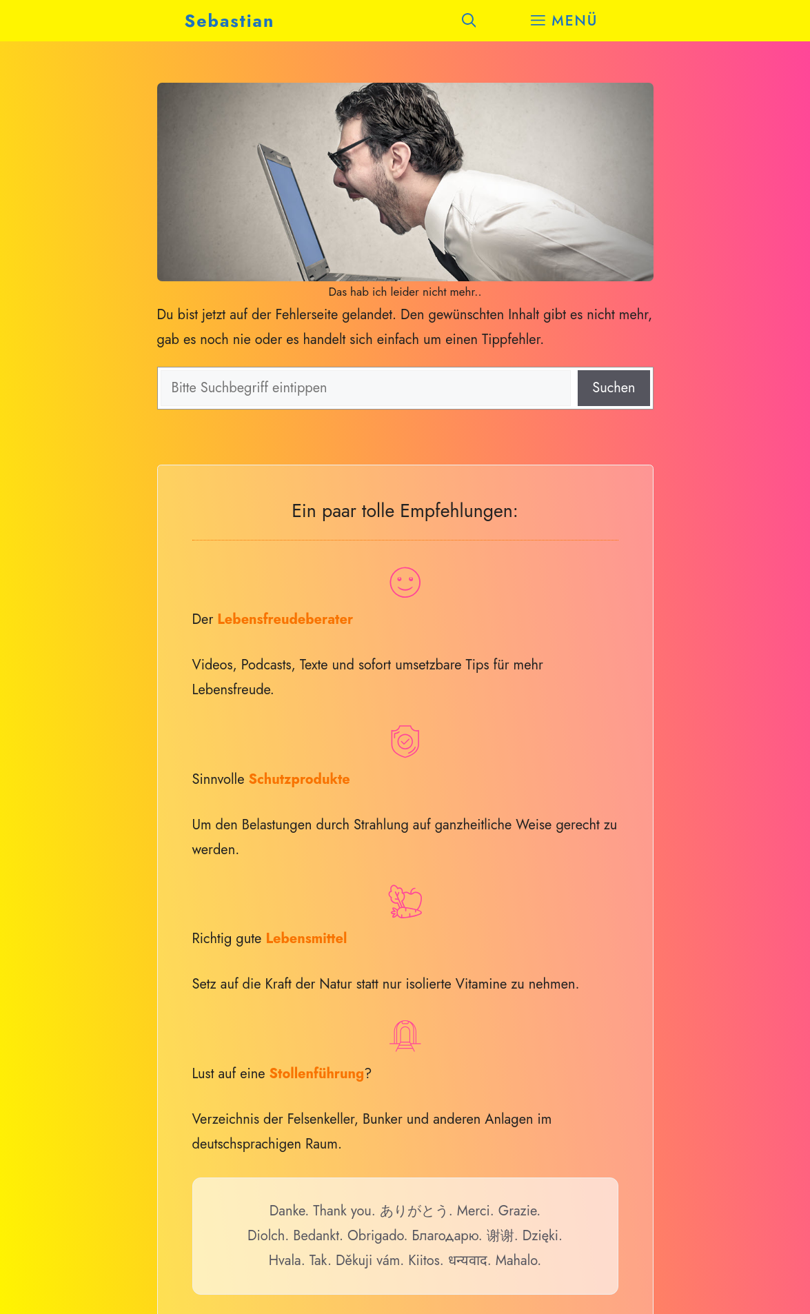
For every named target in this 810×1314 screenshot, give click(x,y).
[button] (469, 20)
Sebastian (230, 20)
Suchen (613, 388)
